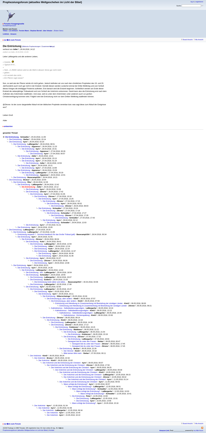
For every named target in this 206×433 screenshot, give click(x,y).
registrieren (199, 2)
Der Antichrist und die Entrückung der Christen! (62, 363)
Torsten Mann (24, 30)
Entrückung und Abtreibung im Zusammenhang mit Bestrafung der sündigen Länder (89, 303)
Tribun (5, 30)
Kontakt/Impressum (9, 25)
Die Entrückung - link (34, 272)
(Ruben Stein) (58, 30)
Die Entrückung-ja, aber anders (59, 299)
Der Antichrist (35, 356)
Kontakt (51, 430)
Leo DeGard (13, 30)
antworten (8, 126)
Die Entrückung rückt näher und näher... (50, 282)
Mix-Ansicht (198, 39)
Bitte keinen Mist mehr (73, 353)
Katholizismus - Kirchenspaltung (77, 315)
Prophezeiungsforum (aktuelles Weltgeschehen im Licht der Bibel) (25, 430)
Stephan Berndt (36, 30)
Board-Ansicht (187, 39)
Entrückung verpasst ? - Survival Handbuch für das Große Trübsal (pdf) (46, 234)
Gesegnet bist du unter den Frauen (82, 341)
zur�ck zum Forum (12, 40)
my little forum (198, 430)
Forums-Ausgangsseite (14, 24)
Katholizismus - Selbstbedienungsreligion (67, 308)
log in (192, 2)
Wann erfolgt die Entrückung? (76, 384)
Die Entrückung (12, 137)
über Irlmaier (47, 30)
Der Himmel (68, 351)
